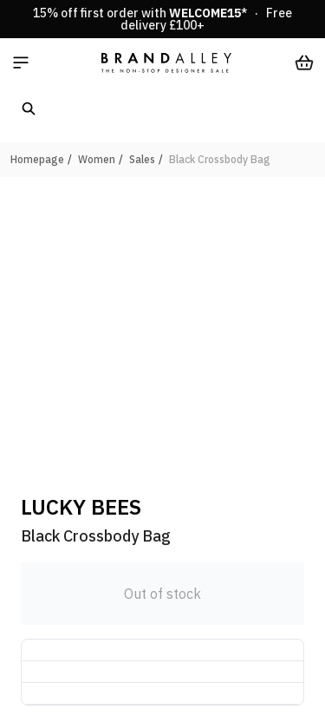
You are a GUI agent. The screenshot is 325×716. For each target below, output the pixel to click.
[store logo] (166, 62)
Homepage (37, 159)
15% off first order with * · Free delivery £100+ (162, 19)
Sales (142, 159)
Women (96, 159)
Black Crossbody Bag (219, 159)
